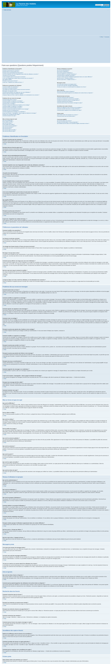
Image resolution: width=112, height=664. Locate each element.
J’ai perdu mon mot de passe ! (9, 75)
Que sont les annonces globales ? (10, 125)
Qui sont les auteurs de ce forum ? (64, 120)
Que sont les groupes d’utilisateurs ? (65, 72)
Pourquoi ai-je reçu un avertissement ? (11, 110)
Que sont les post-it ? (7, 128)
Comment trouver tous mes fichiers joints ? (66, 116)
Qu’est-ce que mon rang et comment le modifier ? (13, 93)
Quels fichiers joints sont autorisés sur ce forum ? (67, 114)
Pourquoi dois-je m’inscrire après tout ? (11, 71)
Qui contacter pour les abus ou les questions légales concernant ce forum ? (73, 123)
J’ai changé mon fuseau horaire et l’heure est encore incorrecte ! (16, 89)
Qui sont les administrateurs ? (63, 70)
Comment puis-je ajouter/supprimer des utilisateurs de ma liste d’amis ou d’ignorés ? (75, 92)
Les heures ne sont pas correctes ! (10, 88)
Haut (5, 144)
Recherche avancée (105, 6)
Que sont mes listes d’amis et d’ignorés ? (66, 91)
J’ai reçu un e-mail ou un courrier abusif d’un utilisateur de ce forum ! (71, 86)
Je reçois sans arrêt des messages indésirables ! (67, 85)
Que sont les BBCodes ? (8, 120)
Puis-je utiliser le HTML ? (8, 121)
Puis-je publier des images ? (9, 124)
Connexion (107, 36)
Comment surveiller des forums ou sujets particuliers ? (68, 108)
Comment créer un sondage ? (9, 103)
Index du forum (7, 9)
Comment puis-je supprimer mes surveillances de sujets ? (69, 110)
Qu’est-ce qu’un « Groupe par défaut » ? (65, 78)
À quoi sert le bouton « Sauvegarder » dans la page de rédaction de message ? (19, 113)
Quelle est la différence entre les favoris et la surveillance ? (69, 107)
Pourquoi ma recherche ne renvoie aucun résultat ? (68, 98)
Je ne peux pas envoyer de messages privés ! (67, 84)
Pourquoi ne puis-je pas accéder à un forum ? (12, 107)
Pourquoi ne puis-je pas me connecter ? (11, 70)
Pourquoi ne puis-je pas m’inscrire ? (10, 80)
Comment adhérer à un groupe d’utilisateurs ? (67, 74)
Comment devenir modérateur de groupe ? (66, 75)
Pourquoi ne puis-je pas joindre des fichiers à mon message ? (16, 108)
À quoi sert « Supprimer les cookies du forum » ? (13, 82)
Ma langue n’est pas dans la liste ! (10, 90)
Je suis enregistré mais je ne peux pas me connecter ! (14, 76)
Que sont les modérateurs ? (63, 71)
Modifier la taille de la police (108, 9)
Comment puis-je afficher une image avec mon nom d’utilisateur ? (17, 92)
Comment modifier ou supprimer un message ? (13, 100)
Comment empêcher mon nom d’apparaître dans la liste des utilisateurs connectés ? (20, 74)
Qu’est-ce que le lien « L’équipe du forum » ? (66, 79)
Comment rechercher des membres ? (65, 101)
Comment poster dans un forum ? (10, 99)
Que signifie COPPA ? (7, 79)
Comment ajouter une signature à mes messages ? (13, 102)
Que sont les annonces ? (8, 127)
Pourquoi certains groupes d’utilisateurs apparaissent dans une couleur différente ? (74, 76)
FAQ (102, 36)
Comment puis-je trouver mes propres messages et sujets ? (70, 102)
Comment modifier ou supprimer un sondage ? (12, 106)
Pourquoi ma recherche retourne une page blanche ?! (68, 100)
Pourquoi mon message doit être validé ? (11, 114)
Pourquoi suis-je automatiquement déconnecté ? (13, 72)
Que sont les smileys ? (7, 123)
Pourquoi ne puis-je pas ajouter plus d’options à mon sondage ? (16, 104)
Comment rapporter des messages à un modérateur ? (14, 111)
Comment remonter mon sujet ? (9, 115)
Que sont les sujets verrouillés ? (9, 129)
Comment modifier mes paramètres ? (11, 86)
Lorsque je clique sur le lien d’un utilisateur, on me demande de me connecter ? (21, 94)
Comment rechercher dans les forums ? (65, 97)
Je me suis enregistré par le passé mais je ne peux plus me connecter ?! (18, 78)
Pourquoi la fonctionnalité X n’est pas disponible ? (67, 122)
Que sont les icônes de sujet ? (9, 131)
